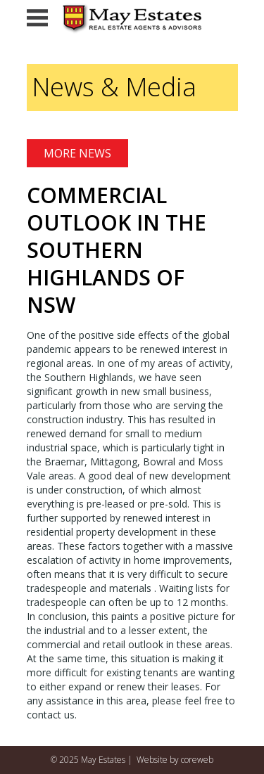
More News (77, 153)
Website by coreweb (175, 760)
